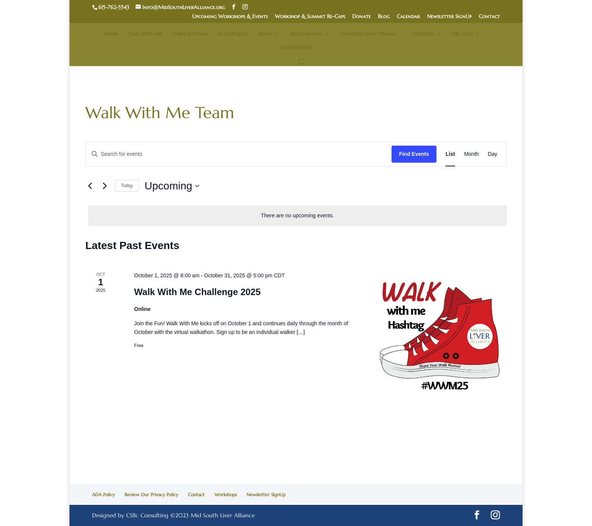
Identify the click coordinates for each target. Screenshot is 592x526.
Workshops (225, 494)
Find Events (414, 154)
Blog (384, 17)
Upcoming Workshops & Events (230, 17)
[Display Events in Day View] (492, 154)
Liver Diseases (306, 34)
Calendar (408, 17)
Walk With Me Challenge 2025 (197, 292)
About (264, 34)
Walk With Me (145, 34)
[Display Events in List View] (450, 154)
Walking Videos (190, 34)
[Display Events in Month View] (471, 154)
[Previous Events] (89, 186)
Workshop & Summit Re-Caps (310, 17)
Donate (361, 17)
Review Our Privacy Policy (151, 494)
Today (127, 185)
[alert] (297, 215)
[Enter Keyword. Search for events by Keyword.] (239, 154)
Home (111, 34)
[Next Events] (104, 186)
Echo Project (232, 34)
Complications (296, 47)
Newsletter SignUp (449, 17)
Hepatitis (423, 34)
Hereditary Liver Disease (367, 34)
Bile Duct (462, 34)
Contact (489, 17)
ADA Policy (103, 494)
